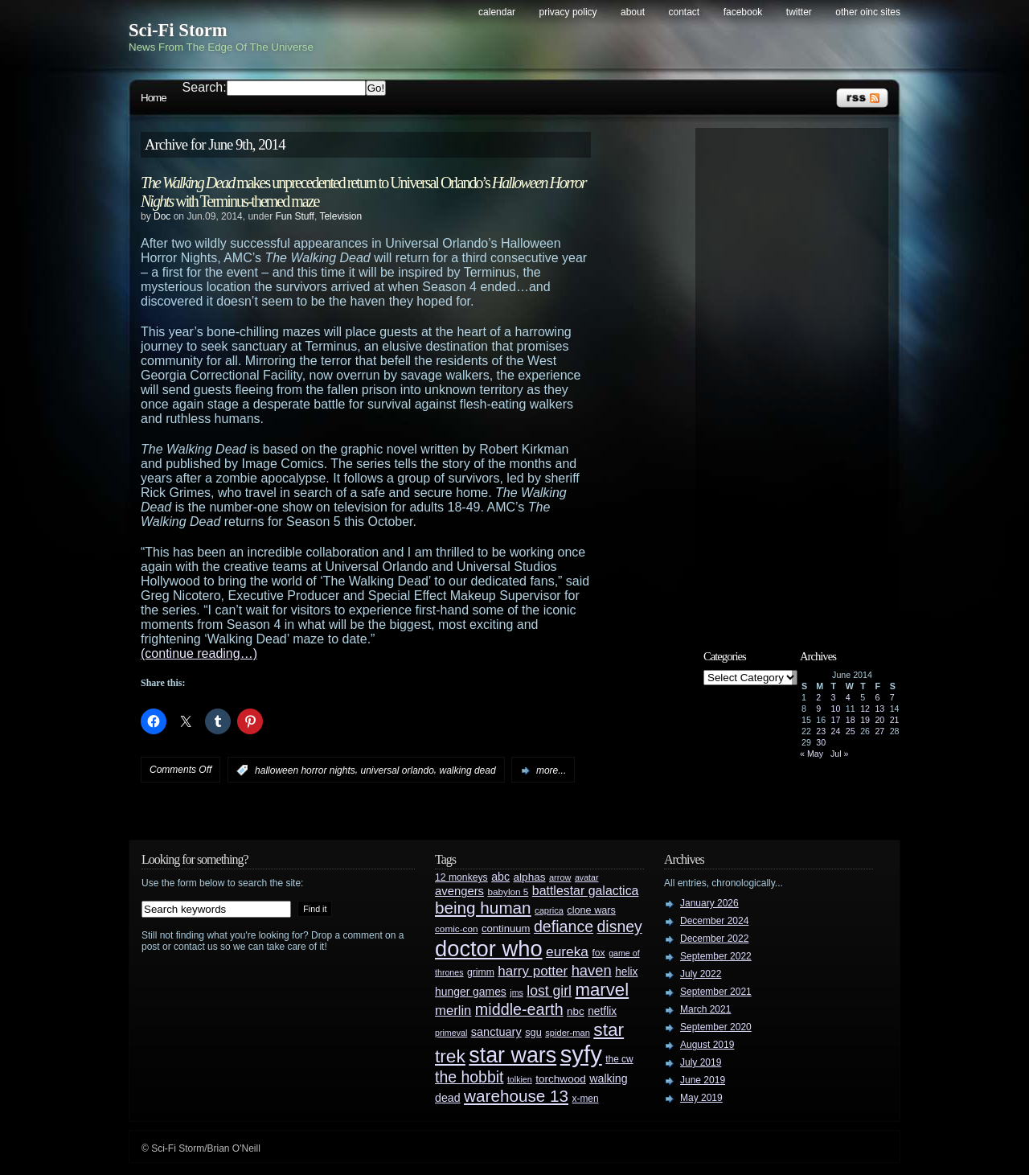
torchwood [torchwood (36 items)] (560, 1079)
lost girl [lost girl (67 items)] (549, 991)
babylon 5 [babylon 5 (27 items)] (507, 891)
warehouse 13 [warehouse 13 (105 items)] (516, 1096)
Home (153, 98)
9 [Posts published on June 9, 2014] (818, 708)
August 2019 (707, 1044)
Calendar (496, 12)
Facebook (743, 12)
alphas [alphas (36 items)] (530, 877)
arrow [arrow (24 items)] (560, 877)
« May (811, 753)
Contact (684, 12)
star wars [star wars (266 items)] (512, 1055)
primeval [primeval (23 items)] (451, 1032)
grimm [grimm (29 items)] (480, 972)
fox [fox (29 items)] (598, 953)
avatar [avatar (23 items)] (587, 877)
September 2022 (716, 956)
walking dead (468, 770)
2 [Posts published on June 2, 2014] (818, 697)
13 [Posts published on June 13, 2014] (879, 708)
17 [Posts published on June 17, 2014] (836, 720)
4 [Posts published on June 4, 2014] (848, 697)
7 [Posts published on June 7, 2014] (892, 697)
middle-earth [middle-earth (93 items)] (519, 1009)
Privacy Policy (568, 12)
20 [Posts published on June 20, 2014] (879, 720)
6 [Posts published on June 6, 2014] (877, 697)
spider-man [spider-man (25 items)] (567, 1032)
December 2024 (714, 920)
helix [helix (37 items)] (626, 972)
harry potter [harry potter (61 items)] (533, 971)
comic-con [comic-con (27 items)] (456, 928)
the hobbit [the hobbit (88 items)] (469, 1077)
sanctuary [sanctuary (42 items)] (496, 1031)
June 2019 (702, 1080)
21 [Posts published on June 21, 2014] (895, 720)
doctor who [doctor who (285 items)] (489, 948)
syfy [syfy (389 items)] (581, 1054)
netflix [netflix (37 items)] (602, 1011)
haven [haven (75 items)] (592, 970)
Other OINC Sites (867, 12)
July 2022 (700, 974)
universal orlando (396, 770)
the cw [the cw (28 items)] (619, 1059)
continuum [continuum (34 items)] (506, 928)
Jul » (839, 753)
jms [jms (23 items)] (516, 992)
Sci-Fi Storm (178, 30)
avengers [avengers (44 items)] (459, 891)
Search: (204, 87)
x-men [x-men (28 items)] (585, 1098)
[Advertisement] (799, 375)
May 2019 (701, 1097)
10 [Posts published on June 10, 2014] (836, 708)
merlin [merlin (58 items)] (453, 1010)
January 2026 (709, 903)
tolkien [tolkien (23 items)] (519, 1079)
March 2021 (705, 1009)
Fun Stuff (294, 216)
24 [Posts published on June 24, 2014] (836, 731)
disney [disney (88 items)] (619, 926)
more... (551, 770)
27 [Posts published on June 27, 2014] (879, 731)
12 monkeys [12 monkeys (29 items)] (461, 877)
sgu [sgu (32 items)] (533, 1032)
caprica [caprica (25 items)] (549, 910)
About (633, 12)
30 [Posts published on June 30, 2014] (821, 742)
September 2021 (716, 991)
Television (340, 216)
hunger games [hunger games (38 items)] (470, 991)
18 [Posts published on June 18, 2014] (850, 720)
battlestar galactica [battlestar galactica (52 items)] (585, 891)
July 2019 (700, 1062)
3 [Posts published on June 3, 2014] (833, 697)
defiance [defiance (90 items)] (563, 926)
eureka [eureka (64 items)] (567, 951)
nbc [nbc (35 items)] (575, 1011)
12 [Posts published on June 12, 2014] (865, 708)
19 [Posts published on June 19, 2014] (865, 720)
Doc (162, 216)
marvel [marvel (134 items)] (602, 990)
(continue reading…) (199, 653)
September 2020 (716, 1027)
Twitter (799, 12)
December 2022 (714, 938)
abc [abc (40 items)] (500, 876)
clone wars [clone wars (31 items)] (591, 910)
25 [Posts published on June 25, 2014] (850, 731)
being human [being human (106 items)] (483, 907)
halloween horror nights (305, 770)
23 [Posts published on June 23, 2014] (821, 731)
